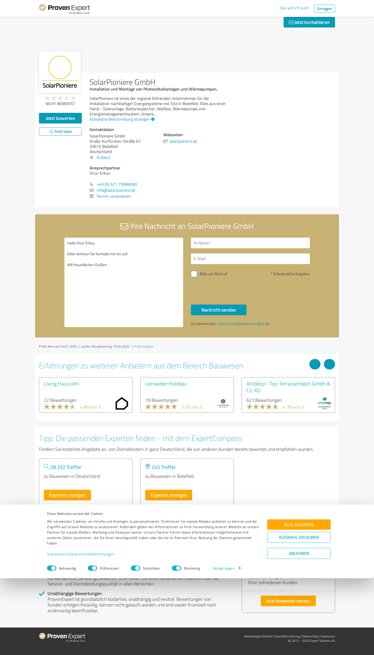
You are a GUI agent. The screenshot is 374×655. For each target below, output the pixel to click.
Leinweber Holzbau (166, 383)
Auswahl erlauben (299, 614)
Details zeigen (223, 645)
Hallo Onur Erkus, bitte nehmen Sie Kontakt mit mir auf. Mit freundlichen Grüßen (123, 282)
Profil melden (143, 346)
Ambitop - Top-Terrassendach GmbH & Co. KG (288, 387)
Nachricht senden (218, 309)
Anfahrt (103, 157)
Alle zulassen (299, 601)
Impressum (56, 630)
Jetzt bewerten (60, 118)
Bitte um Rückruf (213, 274)
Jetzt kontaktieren (309, 22)
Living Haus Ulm (61, 383)
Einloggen (324, 8)
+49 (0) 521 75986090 (117, 184)
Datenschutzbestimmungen (91, 630)
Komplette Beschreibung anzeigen (121, 119)
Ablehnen (299, 630)
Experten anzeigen (67, 495)
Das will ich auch (294, 8)
